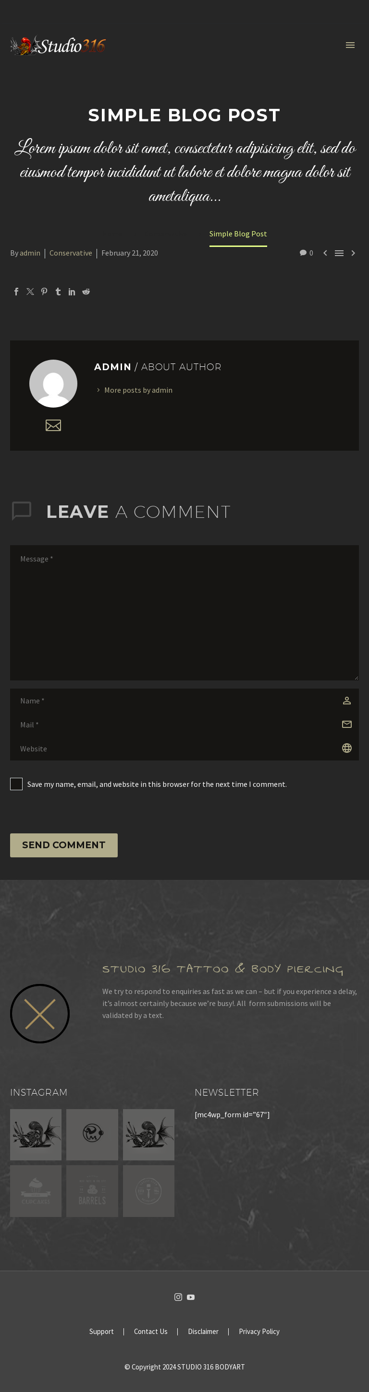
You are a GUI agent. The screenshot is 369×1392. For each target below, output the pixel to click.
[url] (184, 748)
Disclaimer (203, 1331)
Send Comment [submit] (64, 845)
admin (30, 252)
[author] (184, 701)
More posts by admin (138, 390)
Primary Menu (350, 45)
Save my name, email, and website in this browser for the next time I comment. (157, 784)
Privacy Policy (259, 1331)
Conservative (70, 252)
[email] (184, 725)
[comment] (184, 612)
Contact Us (151, 1331)
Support (101, 1331)
